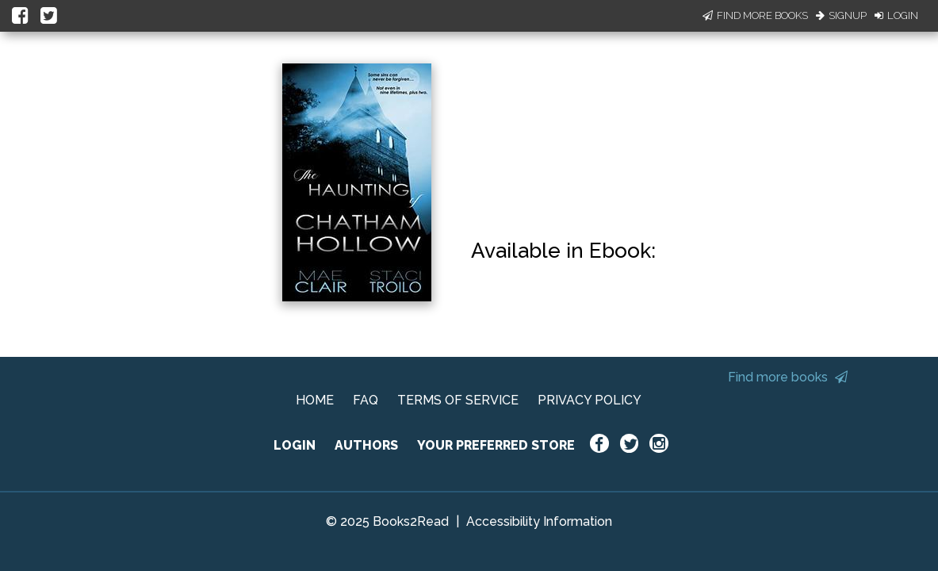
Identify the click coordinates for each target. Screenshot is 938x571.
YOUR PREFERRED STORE (496, 445)
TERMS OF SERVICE (458, 400)
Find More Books (755, 15)
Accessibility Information (539, 521)
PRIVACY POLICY (589, 400)
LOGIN (295, 445)
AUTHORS (366, 445)
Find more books (788, 377)
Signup (841, 15)
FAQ (365, 400)
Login (896, 15)
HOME (315, 400)
